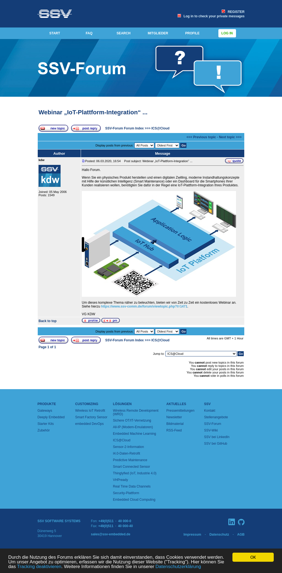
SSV (207, 404)
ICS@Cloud (160, 128)
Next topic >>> (230, 137)
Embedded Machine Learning (134, 434)
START (54, 33)
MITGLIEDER (158, 33)
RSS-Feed (174, 430)
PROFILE (192, 33)
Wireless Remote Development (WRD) (135, 412)
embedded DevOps (89, 424)
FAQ (89, 33)
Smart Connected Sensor (131, 467)
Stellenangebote (216, 417)
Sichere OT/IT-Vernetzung (132, 420)
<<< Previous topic (201, 137)
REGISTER (233, 12)
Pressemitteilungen (180, 411)
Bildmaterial (175, 424)
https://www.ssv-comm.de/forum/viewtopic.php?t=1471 (144, 306)
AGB (241, 534)
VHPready (120, 480)
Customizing (86, 404)
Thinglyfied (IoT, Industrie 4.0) (134, 473)
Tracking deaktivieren (39, 566)
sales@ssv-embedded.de (110, 534)
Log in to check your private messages (211, 16)
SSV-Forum (212, 424)
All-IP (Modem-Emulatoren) (133, 427)
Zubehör (43, 430)
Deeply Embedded (51, 417)
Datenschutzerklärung (178, 566)
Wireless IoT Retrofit (90, 411)
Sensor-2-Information (128, 447)
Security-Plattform (126, 493)
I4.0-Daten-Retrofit (126, 453)
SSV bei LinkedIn (216, 437)
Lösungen (122, 404)
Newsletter (174, 417)
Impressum (192, 534)
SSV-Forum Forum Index (124, 128)
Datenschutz (219, 534)
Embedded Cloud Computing (134, 500)
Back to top (47, 321)
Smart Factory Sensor (91, 417)
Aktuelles (176, 404)
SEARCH (123, 33)
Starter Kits (45, 424)
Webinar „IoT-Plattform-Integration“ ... (93, 112)
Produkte (46, 404)
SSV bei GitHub (215, 443)
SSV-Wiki (211, 430)
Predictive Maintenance (130, 460)
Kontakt (209, 411)
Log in (227, 33)
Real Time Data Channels (132, 486)
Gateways (44, 411)
